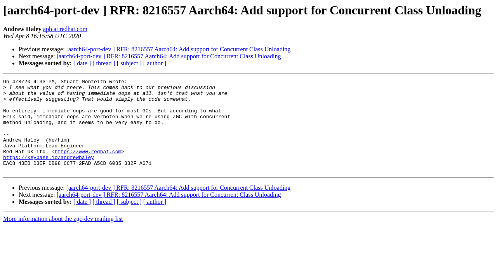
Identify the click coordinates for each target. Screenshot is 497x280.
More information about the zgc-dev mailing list (63, 237)
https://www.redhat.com (88, 166)
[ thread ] (103, 63)
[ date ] (82, 63)
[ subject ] (129, 63)
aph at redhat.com (65, 29)
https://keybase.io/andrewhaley (48, 173)
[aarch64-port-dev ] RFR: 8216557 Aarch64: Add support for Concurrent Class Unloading (178, 49)
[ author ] (155, 63)
